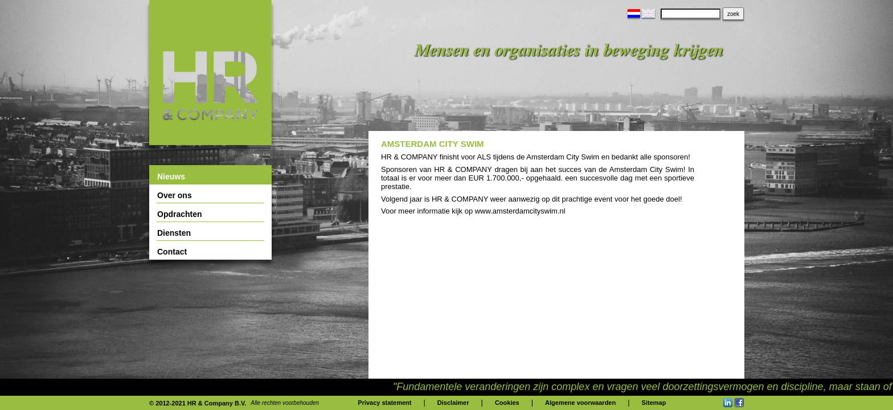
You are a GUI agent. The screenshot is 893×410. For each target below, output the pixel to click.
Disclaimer (453, 402)
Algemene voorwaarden (580, 402)
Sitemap (654, 402)
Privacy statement (384, 402)
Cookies (507, 402)
